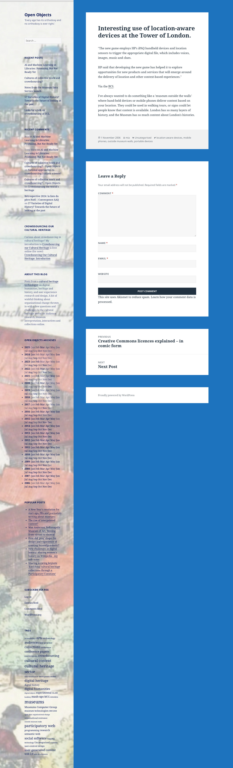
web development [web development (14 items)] (41, 754)
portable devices (143, 141)
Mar (42, 347)
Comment (105, 193)
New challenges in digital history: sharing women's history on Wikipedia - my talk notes (43, 554)
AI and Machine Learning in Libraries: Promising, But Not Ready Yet (41, 68)
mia (128, 137)
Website (103, 274)
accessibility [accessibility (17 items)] (30, 638)
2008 (27, 468)
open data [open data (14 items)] (28, 714)
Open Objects (38, 14)
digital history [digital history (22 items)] (32, 684)
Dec (50, 386)
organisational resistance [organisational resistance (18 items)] (36, 718)
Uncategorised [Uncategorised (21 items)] (42, 742)
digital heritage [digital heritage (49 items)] (36, 680)
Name (103, 243)
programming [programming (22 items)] (32, 730)
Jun (58, 354)
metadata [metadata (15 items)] (54, 697)
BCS (110, 86)
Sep (35, 358)
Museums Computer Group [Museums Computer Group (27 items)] (41, 707)
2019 (27, 390)
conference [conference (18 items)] (46, 647)
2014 (27, 426)
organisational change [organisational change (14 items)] (41, 714)
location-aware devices (169, 137)
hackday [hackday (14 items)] (28, 697)
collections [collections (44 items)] (32, 647)
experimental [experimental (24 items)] (43, 692)
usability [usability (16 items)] (54, 742)
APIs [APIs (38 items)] (39, 638)
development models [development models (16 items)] (47, 676)
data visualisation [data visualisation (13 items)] (31, 677)
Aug (30, 365)
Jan (33, 354)
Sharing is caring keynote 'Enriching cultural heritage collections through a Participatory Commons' (44, 568)
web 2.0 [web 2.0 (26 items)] (29, 754)
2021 (27, 376)
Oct (40, 351)
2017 (27, 404)
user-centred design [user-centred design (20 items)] (35, 746)
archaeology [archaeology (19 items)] (49, 638)
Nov (44, 365)
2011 (27, 447)
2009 (27, 461)
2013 (27, 433)
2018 (27, 397)
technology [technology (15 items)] (29, 742)
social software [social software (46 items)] (36, 738)
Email (103, 258)
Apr (47, 411)
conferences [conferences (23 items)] (31, 656)
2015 (27, 418)
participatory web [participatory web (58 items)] (40, 725)
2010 (27, 454)
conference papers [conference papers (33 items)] (37, 651)
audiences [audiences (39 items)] (32, 642)
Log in (28, 597)
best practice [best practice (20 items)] (45, 642)
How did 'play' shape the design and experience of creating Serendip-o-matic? (43, 541)
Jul (26, 393)
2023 (27, 361)
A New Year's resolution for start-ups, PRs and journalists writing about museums (44, 513)
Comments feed (33, 608)
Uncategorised (143, 137)
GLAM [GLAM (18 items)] (55, 693)
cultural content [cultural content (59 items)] (38, 660)
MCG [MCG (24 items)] (47, 696)
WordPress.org (33, 614)
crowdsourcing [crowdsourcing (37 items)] (48, 656)
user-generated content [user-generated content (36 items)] (40, 750)
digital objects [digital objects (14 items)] (30, 693)
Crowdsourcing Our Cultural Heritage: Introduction (41, 256)
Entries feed (31, 602)
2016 (27, 411)
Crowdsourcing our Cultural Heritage (42, 246)
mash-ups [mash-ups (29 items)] (38, 696)
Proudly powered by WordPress (116, 395)
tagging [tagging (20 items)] (51, 738)
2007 (27, 476)
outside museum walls (120, 141)
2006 (27, 483)
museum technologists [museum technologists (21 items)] (37, 710)
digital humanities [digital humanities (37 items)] (37, 689)
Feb (38, 361)
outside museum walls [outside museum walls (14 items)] (33, 722)
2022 (27, 368)
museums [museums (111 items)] (34, 702)
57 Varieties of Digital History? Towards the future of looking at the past (43, 100)
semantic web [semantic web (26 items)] (32, 734)
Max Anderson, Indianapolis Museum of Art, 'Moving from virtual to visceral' (44, 531)
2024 (27, 354)
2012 (27, 440)
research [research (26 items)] (45, 730)
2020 (27, 383)
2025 (27, 347)
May (52, 376)
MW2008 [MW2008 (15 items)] (53, 711)
